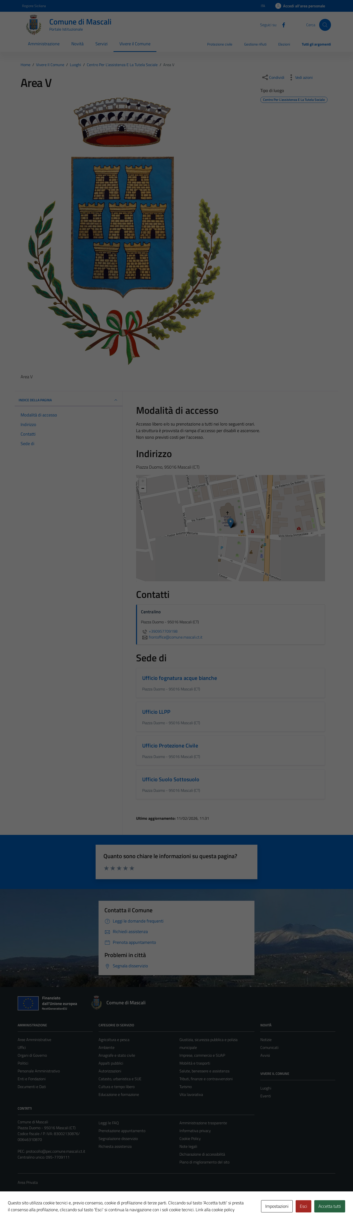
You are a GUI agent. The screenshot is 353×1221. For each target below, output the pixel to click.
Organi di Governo (32, 1055)
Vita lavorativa (191, 1094)
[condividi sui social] (272, 77)
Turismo (185, 1087)
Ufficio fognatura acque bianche (179, 678)
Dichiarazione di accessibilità (202, 1154)
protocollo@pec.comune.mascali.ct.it (55, 1151)
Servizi (101, 43)
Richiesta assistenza (115, 1146)
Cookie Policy (190, 1138)
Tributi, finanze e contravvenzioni (206, 1079)
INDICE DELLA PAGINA (69, 400)
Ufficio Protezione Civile (170, 745)
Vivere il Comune (135, 43)
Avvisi (265, 1055)
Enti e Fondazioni (32, 1079)
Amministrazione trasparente (203, 1123)
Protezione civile (219, 44)
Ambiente (106, 1047)
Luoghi (265, 1088)
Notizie (266, 1040)
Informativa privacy (195, 1131)
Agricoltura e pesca (114, 1040)
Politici (23, 1063)
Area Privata (28, 1182)
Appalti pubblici (111, 1063)
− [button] (142, 489)
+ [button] (142, 481)
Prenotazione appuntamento (122, 1131)
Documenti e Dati (32, 1087)
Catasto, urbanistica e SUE (120, 1079)
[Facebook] (282, 24)
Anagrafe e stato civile (117, 1055)
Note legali (188, 1146)
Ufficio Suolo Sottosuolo (171, 779)
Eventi (265, 1096)
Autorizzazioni (110, 1071)
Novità (77, 43)
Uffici (22, 1047)
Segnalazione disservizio (118, 1138)
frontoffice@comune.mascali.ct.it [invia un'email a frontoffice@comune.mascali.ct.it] (171, 637)
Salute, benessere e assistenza (204, 1071)
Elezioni (284, 44)
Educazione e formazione (119, 1094)
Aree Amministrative (34, 1040)
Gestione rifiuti (255, 44)
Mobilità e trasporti (194, 1063)
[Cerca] (325, 25)
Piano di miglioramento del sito (204, 1162)
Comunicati (269, 1047)
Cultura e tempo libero (117, 1087)
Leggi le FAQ (109, 1123)
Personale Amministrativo (39, 1071)
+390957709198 (159, 631)
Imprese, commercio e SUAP (202, 1055)
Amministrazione (44, 43)
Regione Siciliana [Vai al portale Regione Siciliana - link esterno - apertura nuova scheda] (34, 5)
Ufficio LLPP (156, 712)
